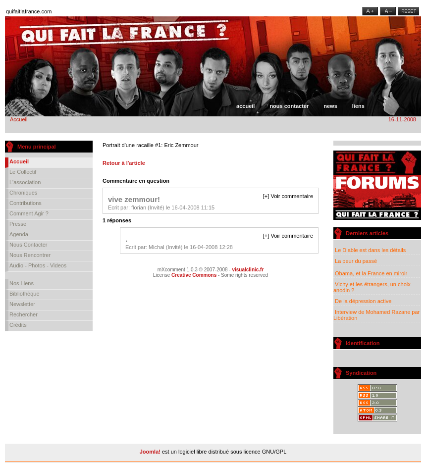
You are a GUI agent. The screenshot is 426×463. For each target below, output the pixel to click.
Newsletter (22, 304)
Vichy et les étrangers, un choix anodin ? (372, 287)
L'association (25, 182)
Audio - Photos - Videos (37, 265)
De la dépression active (362, 301)
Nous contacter (289, 106)
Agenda (18, 234)
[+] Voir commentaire (288, 196)
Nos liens (21, 283)
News (330, 106)
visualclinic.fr (248, 269)
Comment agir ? (29, 213)
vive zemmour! (134, 199)
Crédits (18, 325)
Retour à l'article (124, 163)
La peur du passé (355, 261)
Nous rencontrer (30, 255)
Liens (358, 106)
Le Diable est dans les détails (369, 250)
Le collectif (22, 172)
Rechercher (23, 314)
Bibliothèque (24, 294)
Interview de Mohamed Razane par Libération (376, 315)
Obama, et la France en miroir (370, 273)
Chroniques (23, 193)
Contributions (25, 203)
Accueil (245, 106)
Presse (17, 224)
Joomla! (150, 452)
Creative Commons (193, 275)
